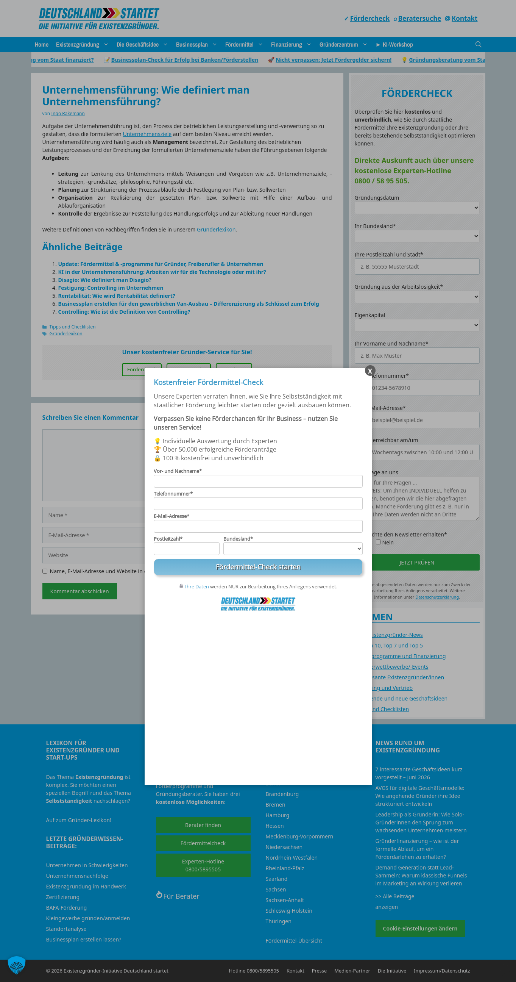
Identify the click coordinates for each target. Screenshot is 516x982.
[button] (16, 965)
